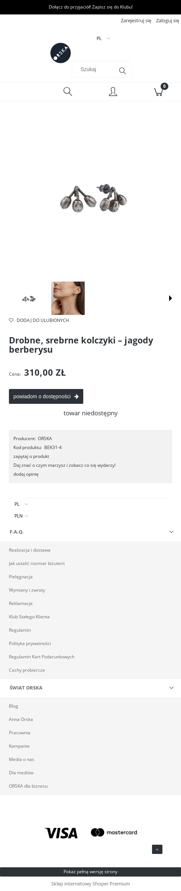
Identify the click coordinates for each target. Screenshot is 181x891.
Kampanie (19, 746)
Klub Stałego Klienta (29, 617)
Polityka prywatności (30, 643)
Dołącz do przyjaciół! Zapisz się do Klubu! (91, 7)
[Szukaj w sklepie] (94, 69)
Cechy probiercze (27, 670)
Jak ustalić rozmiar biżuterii (37, 563)
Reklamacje (21, 603)
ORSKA (45, 438)
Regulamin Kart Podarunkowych (41, 657)
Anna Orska (21, 719)
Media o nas (21, 759)
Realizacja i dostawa (30, 550)
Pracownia (19, 732)
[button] (170, 299)
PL (16, 504)
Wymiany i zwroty (27, 590)
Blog (13, 706)
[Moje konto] (113, 93)
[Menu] (22, 92)
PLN (18, 516)
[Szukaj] (122, 71)
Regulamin (20, 630)
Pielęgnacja (21, 577)
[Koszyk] (158, 92)
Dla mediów (21, 772)
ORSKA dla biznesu (28, 786)
